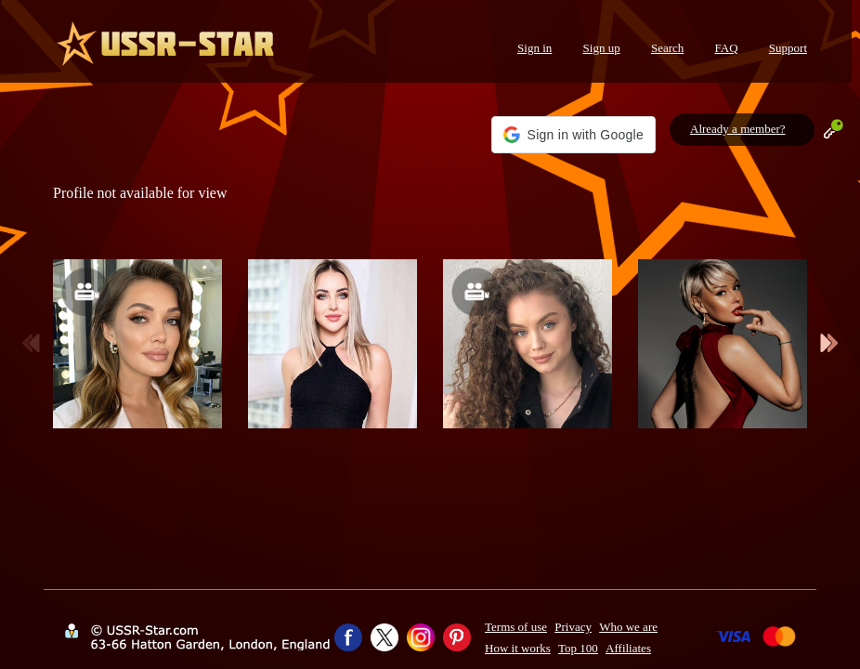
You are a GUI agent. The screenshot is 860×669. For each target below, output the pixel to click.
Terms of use (516, 627)
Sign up (601, 48)
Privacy (573, 627)
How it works (518, 648)
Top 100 (578, 648)
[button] (573, 134)
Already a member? (738, 129)
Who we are (628, 627)
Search (667, 48)
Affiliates (628, 648)
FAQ (726, 48)
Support (788, 48)
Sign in (534, 48)
